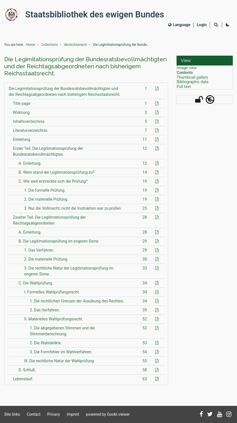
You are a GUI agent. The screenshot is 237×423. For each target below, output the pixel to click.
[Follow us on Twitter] (210, 414)
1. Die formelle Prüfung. (45, 192)
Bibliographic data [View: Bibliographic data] (192, 84)
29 (145, 243)
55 (145, 363)
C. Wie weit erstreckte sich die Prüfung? (53, 183)
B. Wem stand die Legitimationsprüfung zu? (56, 174)
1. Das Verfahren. (39, 252)
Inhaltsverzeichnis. (29, 123)
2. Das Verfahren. (45, 312)
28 (145, 219)
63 (145, 381)
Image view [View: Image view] (187, 70)
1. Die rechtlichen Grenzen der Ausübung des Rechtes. (77, 303)
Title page (21, 105)
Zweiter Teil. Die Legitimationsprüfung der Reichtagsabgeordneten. (49, 222)
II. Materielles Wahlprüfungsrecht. (53, 321)
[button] (205, 63)
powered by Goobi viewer (108, 414)
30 (145, 261)
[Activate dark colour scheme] (227, 26)
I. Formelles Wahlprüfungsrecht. (52, 294)
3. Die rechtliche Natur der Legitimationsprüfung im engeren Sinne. (68, 273)
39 (145, 312)
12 (145, 150)
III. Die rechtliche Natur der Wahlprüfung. (59, 363)
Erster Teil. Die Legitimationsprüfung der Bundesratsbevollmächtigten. (48, 153)
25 (145, 210)
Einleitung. (22, 141)
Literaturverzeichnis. (30, 132)
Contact (33, 414)
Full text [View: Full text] (184, 89)
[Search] (216, 26)
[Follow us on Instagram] (229, 414)
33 (145, 270)
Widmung (21, 114)
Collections (49, 47)
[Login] (202, 26)
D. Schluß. (27, 372)
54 (145, 354)
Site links (12, 414)
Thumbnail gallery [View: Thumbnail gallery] (192, 79)
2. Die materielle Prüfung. (46, 201)
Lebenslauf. (23, 381)
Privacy (53, 414)
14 (145, 174)
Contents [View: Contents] (185, 75)
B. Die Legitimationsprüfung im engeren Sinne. (59, 243)
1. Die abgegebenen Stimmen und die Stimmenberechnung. (62, 333)
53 (145, 345)
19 (145, 183)
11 (145, 141)
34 (145, 285)
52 (145, 321)
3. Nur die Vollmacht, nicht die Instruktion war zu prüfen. (73, 210)
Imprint (73, 414)
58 (145, 372)
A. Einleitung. (30, 165)
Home (30, 47)
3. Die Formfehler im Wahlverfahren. (61, 354)
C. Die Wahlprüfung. (36, 285)
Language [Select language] (179, 26)
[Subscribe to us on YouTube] (220, 414)
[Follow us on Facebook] (201, 414)
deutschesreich (75, 47)
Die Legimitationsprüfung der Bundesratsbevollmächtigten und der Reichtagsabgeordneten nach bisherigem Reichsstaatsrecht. (65, 94)
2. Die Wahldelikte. (46, 345)
